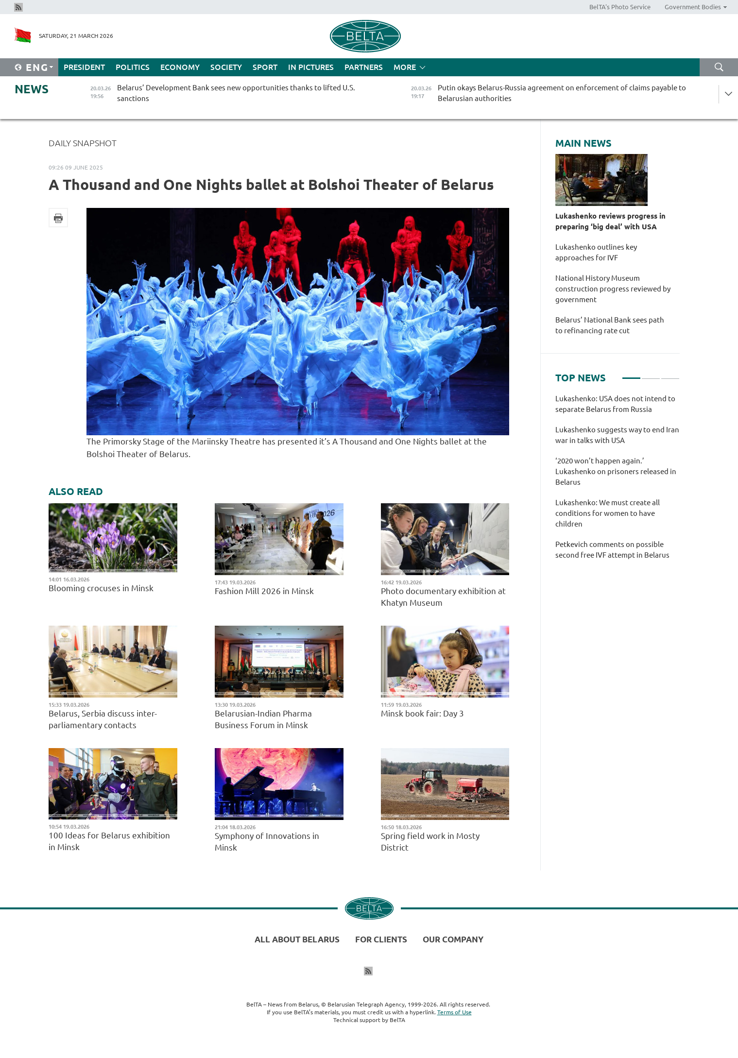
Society (226, 67)
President (84, 67)
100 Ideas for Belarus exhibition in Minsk (109, 841)
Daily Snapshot (83, 142)
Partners (363, 67)
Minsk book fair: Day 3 (423, 713)
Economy (180, 67)
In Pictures (311, 67)
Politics (133, 67)
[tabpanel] (617, 481)
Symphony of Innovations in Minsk (267, 841)
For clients (381, 939)
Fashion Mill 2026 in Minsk (264, 591)
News (32, 89)
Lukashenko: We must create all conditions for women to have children (607, 513)
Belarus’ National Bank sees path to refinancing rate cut (609, 325)
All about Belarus (297, 939)
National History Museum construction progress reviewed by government (612, 289)
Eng (37, 67)
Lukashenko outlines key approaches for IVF (596, 252)
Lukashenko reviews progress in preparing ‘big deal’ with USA (610, 221)
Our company (453, 939)
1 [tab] (631, 374)
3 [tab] (670, 374)
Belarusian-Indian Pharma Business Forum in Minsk (263, 719)
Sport (265, 67)
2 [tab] (651, 374)
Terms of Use (454, 1012)
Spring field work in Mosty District (430, 841)
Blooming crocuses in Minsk (101, 588)
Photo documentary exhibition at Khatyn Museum (443, 596)
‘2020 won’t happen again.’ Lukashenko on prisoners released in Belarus (615, 471)
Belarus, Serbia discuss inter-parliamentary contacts (103, 719)
